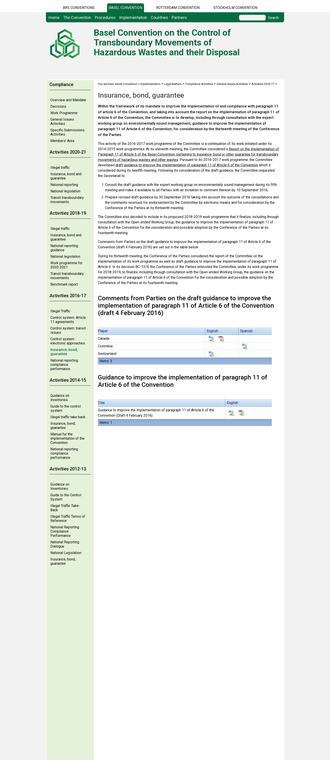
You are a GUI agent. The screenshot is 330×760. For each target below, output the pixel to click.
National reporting (64, 185)
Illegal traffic (60, 167)
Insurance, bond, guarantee (64, 352)
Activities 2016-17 (263, 84)
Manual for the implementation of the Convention (67, 438)
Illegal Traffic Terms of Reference (67, 518)
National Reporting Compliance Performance (64, 531)
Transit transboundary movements (67, 200)
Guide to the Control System (65, 497)
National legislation (65, 191)
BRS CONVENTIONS (79, 8)
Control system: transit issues (68, 330)
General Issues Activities (62, 121)
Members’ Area (62, 141)
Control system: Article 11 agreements (68, 319)
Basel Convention (125, 8)
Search (273, 18)
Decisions (58, 106)
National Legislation (65, 553)
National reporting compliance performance (64, 364)
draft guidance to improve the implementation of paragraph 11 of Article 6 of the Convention (187, 165)
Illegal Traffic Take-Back (65, 508)
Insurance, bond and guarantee (65, 176)
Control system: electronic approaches (67, 341)
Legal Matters (173, 84)
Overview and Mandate (68, 100)
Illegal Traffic (60, 311)
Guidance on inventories (59, 397)
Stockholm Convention (235, 8)
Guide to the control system (65, 408)
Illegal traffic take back (67, 417)
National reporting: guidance (64, 248)
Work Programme (64, 113)
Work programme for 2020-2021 (66, 265)
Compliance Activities (199, 84)
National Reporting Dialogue (64, 544)
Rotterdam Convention (178, 8)
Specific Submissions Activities (67, 132)
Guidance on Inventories (59, 486)
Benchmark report (64, 284)
